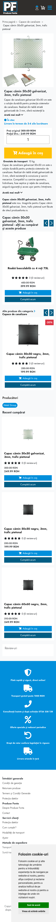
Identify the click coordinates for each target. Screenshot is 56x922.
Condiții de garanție (12, 783)
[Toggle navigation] (50, 8)
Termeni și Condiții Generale (16, 793)
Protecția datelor (10, 798)
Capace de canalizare (14, 314)
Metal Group (10, 405)
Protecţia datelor (10, 822)
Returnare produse (11, 788)
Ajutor (5, 838)
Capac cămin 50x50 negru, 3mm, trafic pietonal (28, 355)
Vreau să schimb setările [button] (33, 911)
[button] (46, 223)
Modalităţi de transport (13, 832)
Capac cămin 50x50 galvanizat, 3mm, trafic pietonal (24, 455)
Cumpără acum (28, 299)
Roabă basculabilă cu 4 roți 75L (28, 268)
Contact (6, 813)
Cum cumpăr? (9, 827)
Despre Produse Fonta (13, 808)
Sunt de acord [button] (33, 905)
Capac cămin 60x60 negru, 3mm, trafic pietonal (25, 606)
